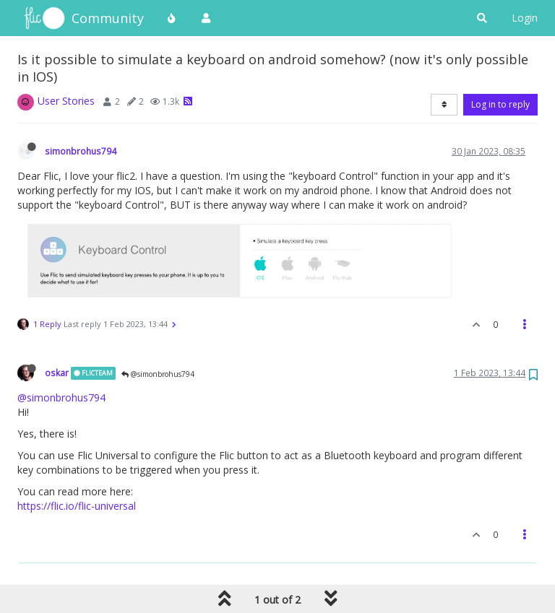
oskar (57, 372)
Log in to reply (500, 104)
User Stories (66, 101)
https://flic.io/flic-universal (76, 506)
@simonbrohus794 (157, 374)
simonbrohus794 (80, 151)
